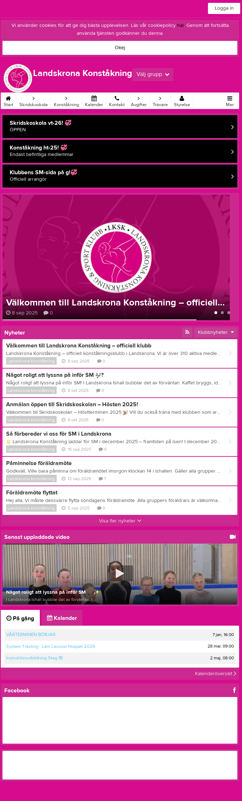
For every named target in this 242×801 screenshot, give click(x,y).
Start (8, 100)
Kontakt (117, 100)
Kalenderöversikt (215, 673)
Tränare (160, 100)
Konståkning (66, 100)
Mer (230, 100)
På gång (20, 618)
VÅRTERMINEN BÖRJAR (31, 635)
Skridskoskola (33, 100)
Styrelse (182, 100)
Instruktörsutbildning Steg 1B (34, 658)
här (180, 25)
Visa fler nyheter (120, 521)
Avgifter (139, 100)
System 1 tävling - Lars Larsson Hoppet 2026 (50, 646)
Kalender (94, 100)
